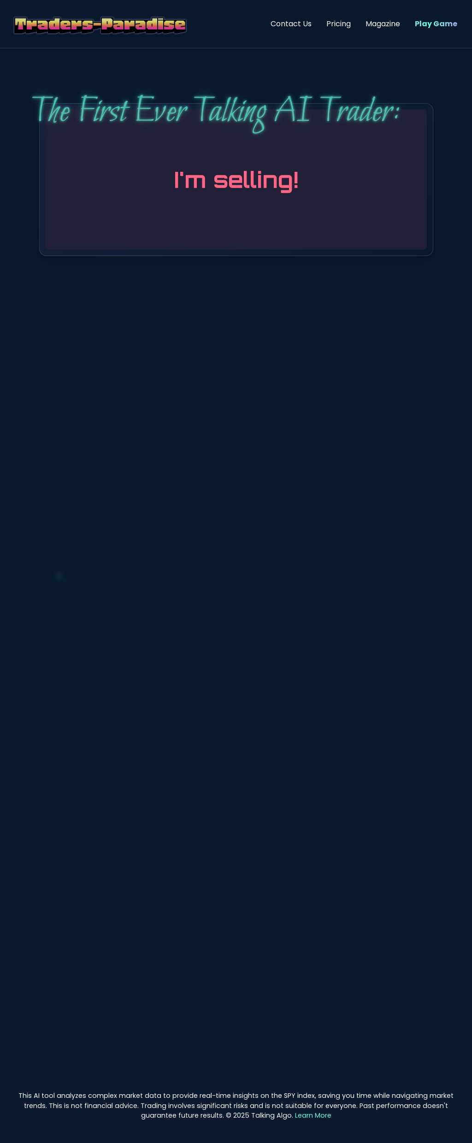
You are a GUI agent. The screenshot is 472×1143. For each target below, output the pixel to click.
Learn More (313, 1115)
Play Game (436, 23)
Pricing (338, 23)
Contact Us (291, 23)
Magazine (383, 23)
